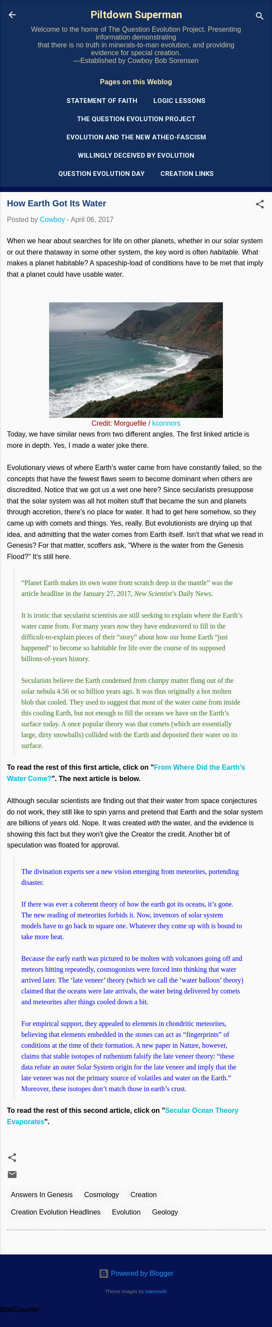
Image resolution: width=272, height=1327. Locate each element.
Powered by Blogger (136, 1273)
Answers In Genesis (42, 1194)
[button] (260, 205)
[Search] (260, 17)
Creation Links (187, 174)
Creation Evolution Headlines (55, 1212)
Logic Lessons (179, 101)
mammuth (156, 1291)
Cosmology (101, 1194)
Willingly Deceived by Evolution (136, 155)
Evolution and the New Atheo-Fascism (136, 137)
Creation (143, 1194)
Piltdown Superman (136, 15)
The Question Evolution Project (136, 119)
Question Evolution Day (101, 174)
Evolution (126, 1212)
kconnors (166, 423)
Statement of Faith (101, 101)
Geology (165, 1212)
